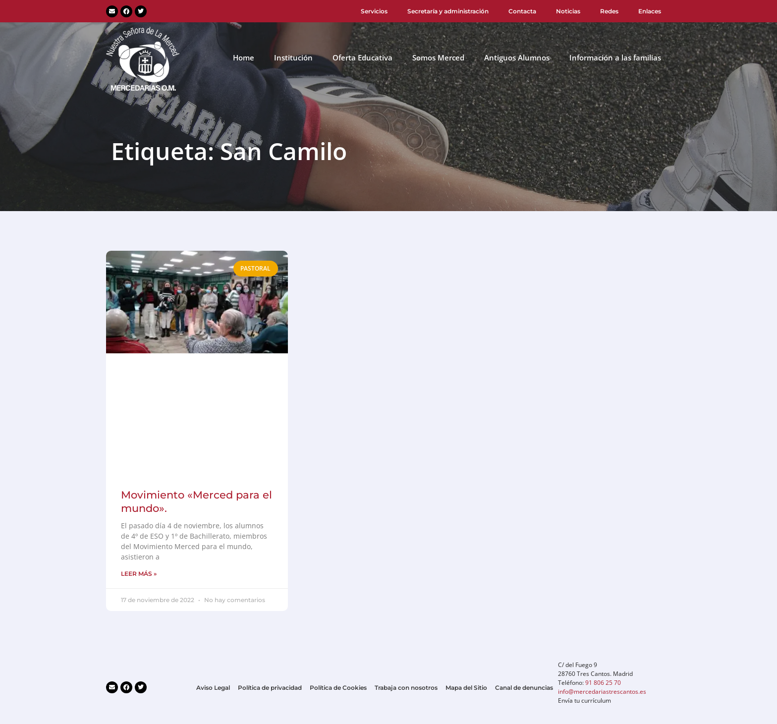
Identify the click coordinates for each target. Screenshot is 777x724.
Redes (609, 11)
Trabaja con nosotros (406, 687)
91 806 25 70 (603, 682)
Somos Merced (438, 57)
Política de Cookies (338, 687)
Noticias (568, 11)
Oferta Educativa (362, 57)
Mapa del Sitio (466, 687)
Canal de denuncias (524, 687)
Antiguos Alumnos (517, 57)
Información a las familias (615, 57)
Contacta (522, 11)
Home (243, 57)
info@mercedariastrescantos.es (602, 691)
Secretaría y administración (448, 11)
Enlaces (649, 11)
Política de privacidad (270, 687)
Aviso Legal (213, 687)
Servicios (374, 11)
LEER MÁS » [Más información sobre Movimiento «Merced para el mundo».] (139, 573)
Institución (293, 57)
